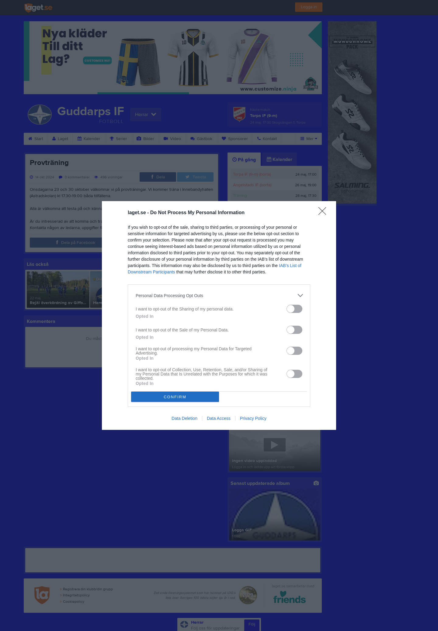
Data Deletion (184, 418)
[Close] (324, 213)
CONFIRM (175, 397)
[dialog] (219, 315)
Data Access (219, 418)
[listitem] (219, 295)
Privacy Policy (253, 418)
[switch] (294, 309)
